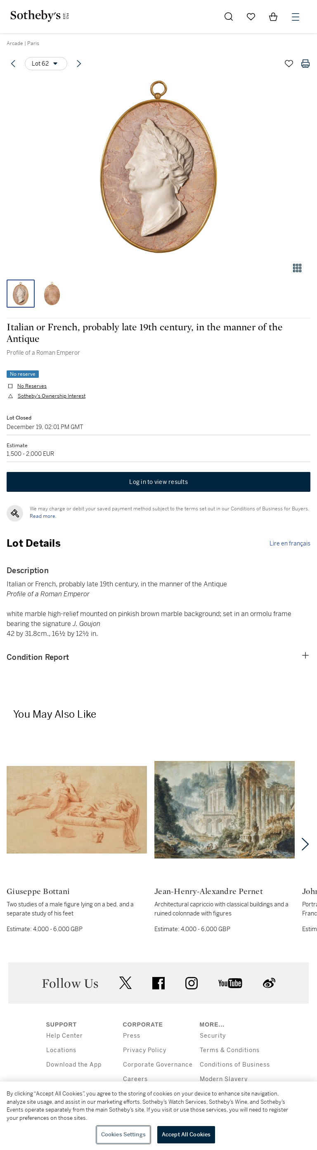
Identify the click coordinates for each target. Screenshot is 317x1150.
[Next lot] (79, 63)
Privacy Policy (144, 1050)
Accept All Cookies (186, 1134)
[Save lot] (289, 63)
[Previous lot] (13, 63)
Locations (61, 1050)
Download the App (74, 1064)
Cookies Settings (123, 1134)
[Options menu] (46, 63)
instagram (191, 983)
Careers (135, 1079)
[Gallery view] (297, 268)
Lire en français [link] (290, 543)
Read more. (43, 516)
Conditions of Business (235, 1064)
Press (131, 1035)
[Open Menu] (295, 16)
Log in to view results (158, 482)
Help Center (64, 1035)
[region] (158, 1115)
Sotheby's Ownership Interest (51, 396)
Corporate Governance (158, 1064)
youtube (230, 983)
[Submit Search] (229, 16)
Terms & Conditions (230, 1050)
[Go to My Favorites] (251, 16)
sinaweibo (269, 983)
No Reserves (32, 386)
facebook (158, 983)
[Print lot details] (305, 63)
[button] (158, 166)
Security (213, 1035)
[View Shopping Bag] (273, 16)
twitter (125, 983)
